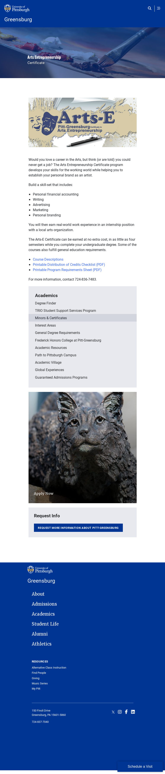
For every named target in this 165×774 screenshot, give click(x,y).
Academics (46, 295)
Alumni (40, 634)
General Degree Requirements (57, 332)
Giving (35, 678)
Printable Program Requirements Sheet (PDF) (67, 269)
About (38, 594)
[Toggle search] (151, 8)
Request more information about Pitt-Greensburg (78, 527)
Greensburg (18, 19)
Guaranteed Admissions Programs (61, 377)
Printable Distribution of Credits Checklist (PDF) (69, 264)
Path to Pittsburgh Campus (55, 355)
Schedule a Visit (140, 766)
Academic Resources (51, 347)
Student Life (45, 624)
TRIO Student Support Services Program (65, 310)
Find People (39, 673)
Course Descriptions (48, 259)
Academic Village (48, 362)
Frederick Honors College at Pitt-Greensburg (68, 340)
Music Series (40, 683)
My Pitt (36, 688)
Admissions (44, 604)
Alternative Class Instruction (49, 667)
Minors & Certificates (51, 318)
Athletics (41, 644)
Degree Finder (45, 303)
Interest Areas (45, 325)
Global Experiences (49, 369)
